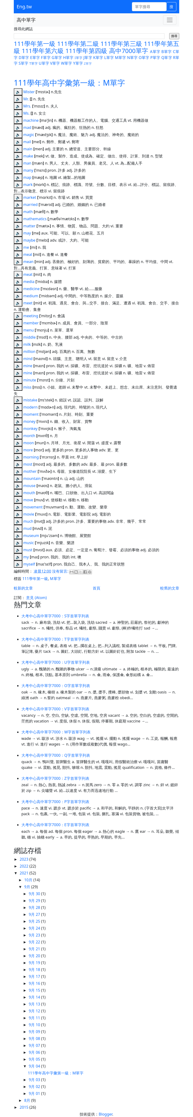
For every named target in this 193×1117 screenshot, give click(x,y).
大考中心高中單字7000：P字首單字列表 (55, 801)
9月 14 (35, 997)
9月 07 (35, 1045)
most (27, 464)
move (28, 499)
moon (28, 442)
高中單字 (26, 20)
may (27, 233)
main (27, 148)
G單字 (57, 57)
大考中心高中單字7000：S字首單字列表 (55, 616)
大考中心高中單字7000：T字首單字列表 (55, 639)
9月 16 (35, 983)
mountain (32, 478)
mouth (29, 492)
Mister (29, 91)
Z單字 (88, 63)
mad (27, 127)
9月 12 (35, 1011)
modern (30, 407)
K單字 (98, 57)
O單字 (144, 57)
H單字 (68, 57)
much (28, 521)
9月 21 (35, 948)
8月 (27, 1100)
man (27, 163)
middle (29, 337)
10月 (28, 880)
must (27, 549)
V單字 (55, 63)
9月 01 (35, 1093)
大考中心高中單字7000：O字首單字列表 (55, 685)
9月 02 (35, 1086)
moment (31, 414)
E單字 (35, 57)
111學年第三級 (121, 43)
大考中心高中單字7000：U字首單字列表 (55, 662)
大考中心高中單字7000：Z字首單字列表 (55, 778)
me (26, 247)
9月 (27, 886)
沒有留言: (60, 571)
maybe (29, 240)
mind (28, 358)
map (27, 177)
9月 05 (35, 1059)
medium (30, 295)
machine (31, 120)
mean (28, 261)
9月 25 (35, 921)
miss (27, 387)
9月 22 (35, 942)
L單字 (109, 57)
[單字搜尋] (149, 6)
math (28, 211)
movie (28, 514)
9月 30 (35, 893)
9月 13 (35, 1004)
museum (31, 535)
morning (31, 457)
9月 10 (35, 1024)
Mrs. (27, 106)
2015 (24, 1107)
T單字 (33, 63)
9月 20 (35, 955)
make (28, 156)
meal (27, 254)
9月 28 (35, 907)
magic (28, 134)
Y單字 (78, 63)
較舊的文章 (169, 588)
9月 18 (35, 969)
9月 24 (35, 928)
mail (27, 141)
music (28, 542)
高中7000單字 (128, 51)
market (29, 197)
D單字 (24, 57)
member (31, 323)
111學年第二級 (78, 43)
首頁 (96, 588)
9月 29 (35, 900)
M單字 (120, 57)
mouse (29, 485)
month (29, 435)
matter (29, 226)
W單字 (66, 63)
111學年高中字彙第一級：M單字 (69, 83)
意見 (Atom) (36, 597)
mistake (30, 400)
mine (27, 365)
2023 (24, 859)
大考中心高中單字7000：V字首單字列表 (55, 709)
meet (28, 303)
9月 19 (35, 962)
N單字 (132, 57)
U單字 (44, 63)
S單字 (23, 63)
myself (29, 564)
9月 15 (35, 990)
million (29, 351)
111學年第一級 (34, 43)
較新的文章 (23, 588)
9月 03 (35, 1079)
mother (30, 471)
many (28, 170)
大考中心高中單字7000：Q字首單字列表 (55, 755)
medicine (31, 288)
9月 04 (35, 1066)
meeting (30, 315)
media (28, 281)
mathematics (35, 218)
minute (29, 380)
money (29, 421)
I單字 (78, 57)
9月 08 (35, 1038)
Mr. (26, 99)
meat (28, 274)
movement (33, 507)
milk (27, 344)
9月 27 (35, 914)
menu (28, 330)
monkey (30, 428)
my (26, 557)
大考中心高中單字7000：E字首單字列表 (55, 824)
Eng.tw (24, 6)
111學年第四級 (86, 51)
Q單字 (166, 57)
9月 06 (35, 1052)
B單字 (166, 51)
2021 (24, 873)
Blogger (105, 1114)
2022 (24, 866)
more (28, 450)
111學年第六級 (43, 51)
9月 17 (35, 976)
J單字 (87, 57)
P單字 (155, 57)
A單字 (155, 51)
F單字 (46, 57)
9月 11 (35, 1017)
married (30, 204)
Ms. (26, 113)
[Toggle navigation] (169, 20)
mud (27, 528)
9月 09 (35, 1031)
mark (28, 184)
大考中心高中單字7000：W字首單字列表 (56, 732)
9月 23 (35, 935)
